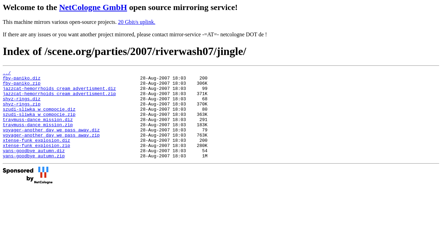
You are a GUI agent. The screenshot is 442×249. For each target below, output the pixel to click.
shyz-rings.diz (21, 105)
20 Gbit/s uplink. (136, 22)
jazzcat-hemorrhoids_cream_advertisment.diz (59, 92)
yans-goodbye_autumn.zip (34, 173)
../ (7, 74)
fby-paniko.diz (21, 80)
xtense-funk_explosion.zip (36, 161)
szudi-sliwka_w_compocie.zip (39, 123)
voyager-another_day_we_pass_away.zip (51, 148)
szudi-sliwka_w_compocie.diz (39, 117)
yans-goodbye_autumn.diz (34, 167)
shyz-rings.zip (21, 111)
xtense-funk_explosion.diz (36, 154)
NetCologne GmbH (93, 7)
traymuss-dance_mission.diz (38, 130)
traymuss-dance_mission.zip (38, 136)
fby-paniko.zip (21, 86)
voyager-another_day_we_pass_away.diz (51, 142)
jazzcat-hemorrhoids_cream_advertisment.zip (59, 98)
